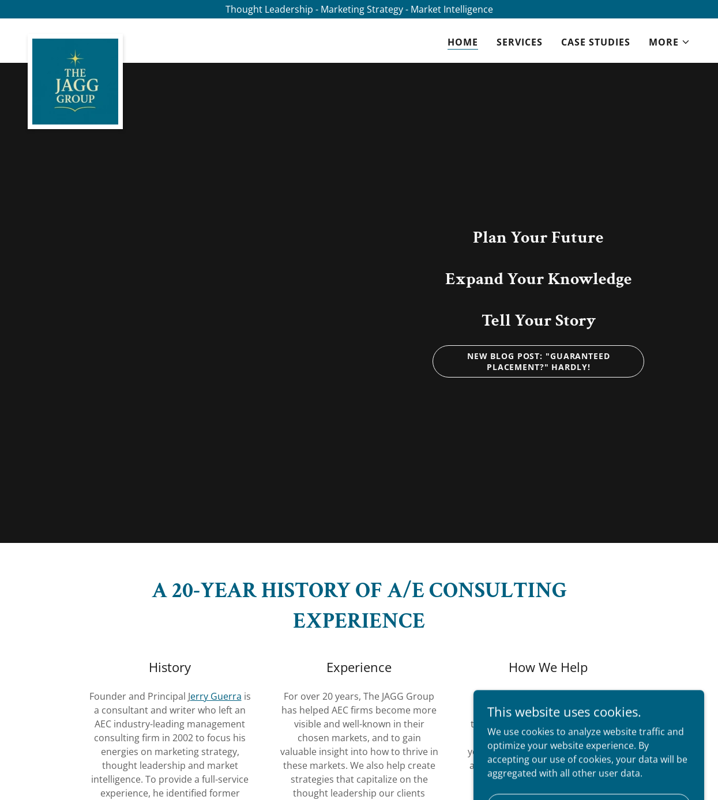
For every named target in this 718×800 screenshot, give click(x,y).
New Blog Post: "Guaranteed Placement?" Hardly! (538, 361)
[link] (75, 38)
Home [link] (463, 42)
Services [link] (520, 42)
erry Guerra (216, 696)
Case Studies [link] (595, 42)
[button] (669, 42)
